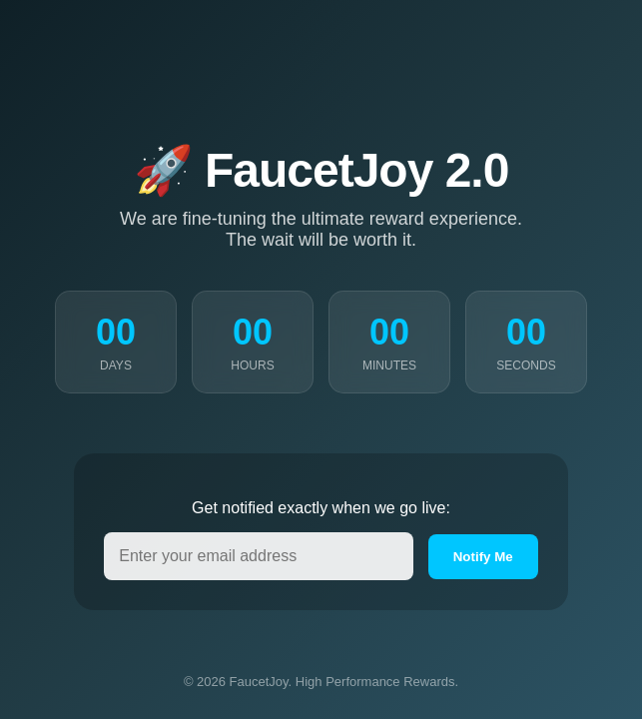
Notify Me (483, 556)
